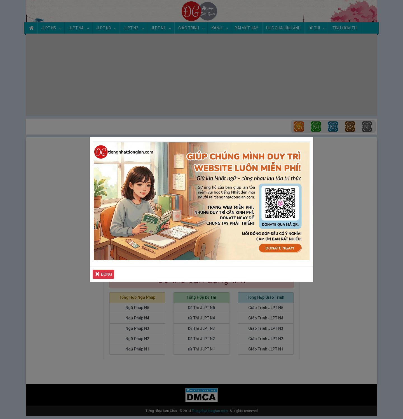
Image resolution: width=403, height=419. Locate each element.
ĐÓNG (103, 274)
